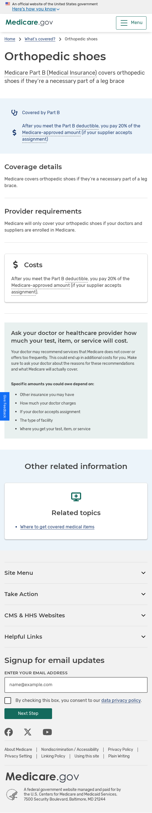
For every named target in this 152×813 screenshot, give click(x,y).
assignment (34, 139)
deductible (87, 125)
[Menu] (131, 23)
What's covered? (40, 39)
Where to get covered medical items (57, 526)
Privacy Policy (120, 750)
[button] (5, 406)
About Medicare (18, 750)
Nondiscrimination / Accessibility (70, 750)
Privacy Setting (18, 756)
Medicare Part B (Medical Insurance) (50, 72)
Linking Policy (53, 756)
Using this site (86, 756)
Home (9, 39)
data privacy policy (121, 700)
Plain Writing (119, 756)
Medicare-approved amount (51, 132)
